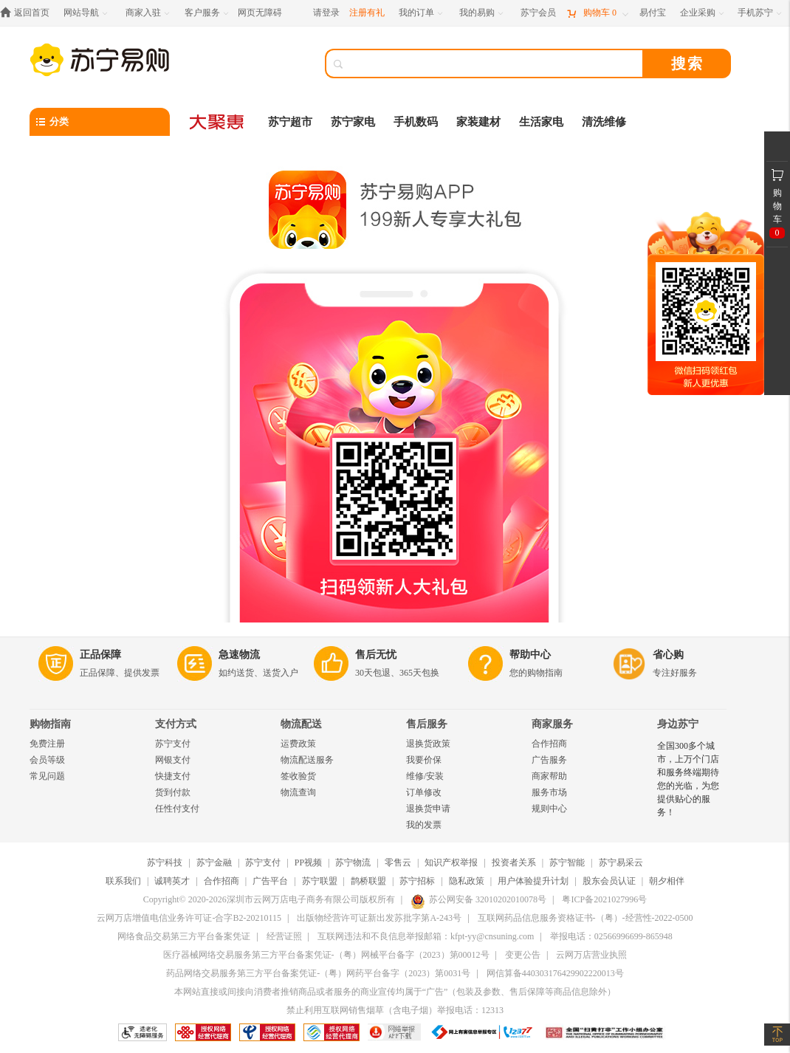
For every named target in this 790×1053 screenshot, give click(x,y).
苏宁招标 (417, 881)
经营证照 (284, 936)
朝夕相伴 (666, 881)
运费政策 (298, 743)
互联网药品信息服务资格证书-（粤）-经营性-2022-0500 (585, 918)
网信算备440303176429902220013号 (555, 973)
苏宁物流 (353, 862)
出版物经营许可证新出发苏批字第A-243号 (379, 918)
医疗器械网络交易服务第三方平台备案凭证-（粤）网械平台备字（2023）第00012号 (326, 955)
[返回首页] (28, 13)
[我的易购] (482, 13)
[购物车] (597, 13)
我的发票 (424, 825)
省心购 (668, 654)
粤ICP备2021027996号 (604, 899)
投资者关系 (514, 862)
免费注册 (47, 743)
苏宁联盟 (319, 881)
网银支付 (172, 760)
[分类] (100, 122)
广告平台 (270, 881)
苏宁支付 (172, 743)
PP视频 (308, 862)
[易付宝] (652, 13)
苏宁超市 (290, 122)
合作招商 (549, 743)
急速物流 (239, 654)
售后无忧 (375, 654)
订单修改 (424, 792)
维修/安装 (425, 776)
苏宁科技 (164, 862)
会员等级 (47, 760)
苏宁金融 (214, 862)
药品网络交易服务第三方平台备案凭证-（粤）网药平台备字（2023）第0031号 (318, 973)
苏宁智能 (567, 862)
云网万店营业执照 (591, 955)
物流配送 (301, 724)
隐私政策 (466, 881)
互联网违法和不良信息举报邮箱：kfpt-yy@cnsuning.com (425, 936)
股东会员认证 (609, 881)
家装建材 (478, 122)
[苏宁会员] (538, 13)
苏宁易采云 (621, 862)
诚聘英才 (172, 881)
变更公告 (522, 955)
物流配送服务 (307, 760)
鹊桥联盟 (368, 881)
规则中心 (549, 808)
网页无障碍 (260, 12)
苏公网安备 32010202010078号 (478, 899)
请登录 (326, 12)
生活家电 (541, 122)
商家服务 (552, 724)
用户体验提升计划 (533, 881)
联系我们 (123, 881)
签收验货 (298, 776)
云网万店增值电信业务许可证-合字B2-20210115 (189, 918)
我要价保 (424, 760)
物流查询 (298, 792)
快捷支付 (172, 776)
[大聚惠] (217, 122)
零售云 (398, 862)
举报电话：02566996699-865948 (611, 936)
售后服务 (426, 724)
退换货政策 (428, 743)
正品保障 (100, 654)
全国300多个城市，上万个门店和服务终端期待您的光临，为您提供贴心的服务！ (688, 779)
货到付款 (172, 792)
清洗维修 (604, 122)
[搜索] (494, 63)
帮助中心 (530, 654)
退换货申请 (428, 808)
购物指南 (50, 724)
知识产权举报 (451, 862)
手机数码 (416, 122)
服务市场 (549, 792)
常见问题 (47, 776)
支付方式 (175, 724)
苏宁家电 (353, 122)
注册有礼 (367, 12)
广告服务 (549, 760)
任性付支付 (177, 808)
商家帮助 (549, 776)
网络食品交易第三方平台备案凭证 (183, 936)
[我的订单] (422, 13)
